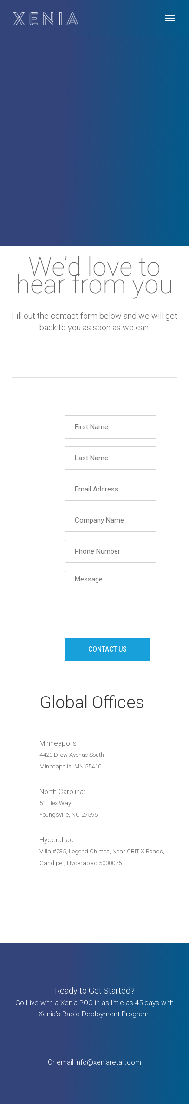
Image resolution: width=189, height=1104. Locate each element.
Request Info (94, 1029)
